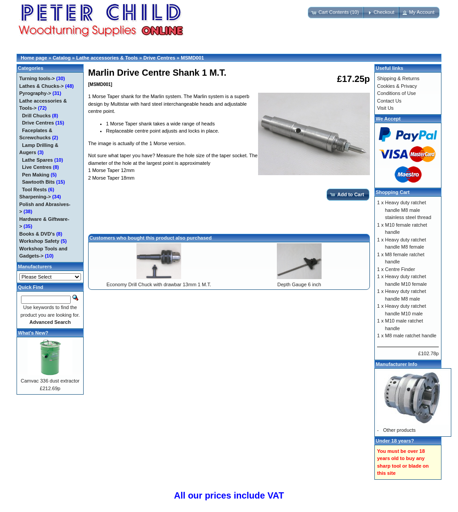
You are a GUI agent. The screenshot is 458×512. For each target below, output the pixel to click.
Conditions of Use (396, 93)
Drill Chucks (36, 115)
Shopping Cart (393, 192)
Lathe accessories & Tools (107, 57)
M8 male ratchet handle (411, 335)
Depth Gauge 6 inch (299, 284)
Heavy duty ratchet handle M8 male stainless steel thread (408, 210)
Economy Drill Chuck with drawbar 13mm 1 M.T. (158, 284)
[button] (336, 12)
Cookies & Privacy (397, 86)
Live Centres (36, 167)
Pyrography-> (35, 93)
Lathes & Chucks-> (41, 86)
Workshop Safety (39, 241)
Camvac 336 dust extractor (50, 380)
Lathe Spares (37, 160)
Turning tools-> (37, 78)
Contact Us (389, 100)
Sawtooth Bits (38, 182)
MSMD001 (192, 57)
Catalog (62, 57)
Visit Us (385, 108)
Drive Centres (159, 57)
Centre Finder (400, 269)
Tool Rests (34, 189)
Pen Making (35, 174)
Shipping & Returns (398, 78)
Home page (34, 57)
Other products (399, 430)
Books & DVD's (37, 234)
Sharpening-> (35, 196)
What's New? (33, 333)
